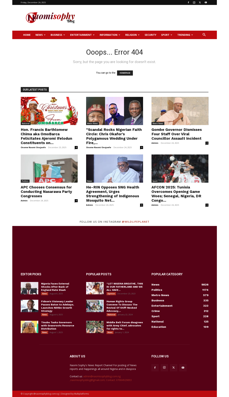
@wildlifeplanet (136, 221)
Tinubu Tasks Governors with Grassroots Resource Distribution (57, 325)
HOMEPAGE (125, 73)
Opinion (111, 293)
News (41, 34)
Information (110, 34)
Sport (166, 34)
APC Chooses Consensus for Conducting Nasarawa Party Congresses (46, 191)
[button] (204, 35)
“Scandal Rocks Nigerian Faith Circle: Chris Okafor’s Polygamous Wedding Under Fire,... (114, 136)
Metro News (92, 123)
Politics (25, 181)
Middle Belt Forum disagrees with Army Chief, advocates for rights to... (125, 325)
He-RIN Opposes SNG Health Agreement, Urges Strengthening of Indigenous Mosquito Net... (112, 194)
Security (150, 34)
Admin (154, 143)
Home (27, 34)
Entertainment (82, 34)
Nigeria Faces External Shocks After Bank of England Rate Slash (55, 286)
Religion (132, 34)
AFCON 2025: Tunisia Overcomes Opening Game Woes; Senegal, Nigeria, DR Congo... (176, 194)
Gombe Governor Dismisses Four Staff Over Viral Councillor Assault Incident (176, 134)
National (26, 123)
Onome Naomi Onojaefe (33, 147)
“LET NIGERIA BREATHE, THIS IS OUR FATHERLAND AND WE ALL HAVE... (125, 286)
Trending (185, 34)
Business (58, 34)
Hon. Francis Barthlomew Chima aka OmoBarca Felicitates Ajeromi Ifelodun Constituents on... (46, 136)
